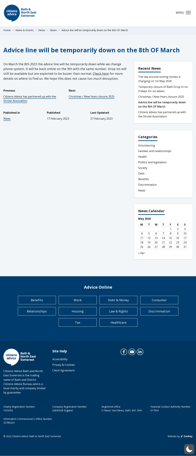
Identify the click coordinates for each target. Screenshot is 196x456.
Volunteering (146, 145)
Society (142, 168)
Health (142, 157)
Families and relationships (154, 151)
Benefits (143, 179)
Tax (77, 322)
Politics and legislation (152, 162)
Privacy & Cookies (63, 365)
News (7, 118)
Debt (141, 173)
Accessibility (59, 359)
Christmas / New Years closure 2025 (91, 96)
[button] (189, 449)
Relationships (37, 311)
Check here (101, 74)
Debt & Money (118, 300)
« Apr (141, 253)
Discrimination (147, 185)
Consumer (159, 300)
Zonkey (186, 436)
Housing (78, 311)
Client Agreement (63, 370)
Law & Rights (118, 311)
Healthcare (118, 322)
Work (78, 300)
